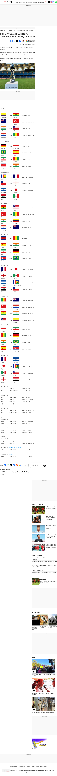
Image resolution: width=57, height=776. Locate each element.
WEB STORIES (36, 612)
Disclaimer (27, 770)
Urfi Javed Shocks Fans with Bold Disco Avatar (43, 712)
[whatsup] (56, 2)
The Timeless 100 (43, 766)
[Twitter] (49, 2)
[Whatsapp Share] (14, 41)
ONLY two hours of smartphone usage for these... (48, 582)
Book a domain (22, 766)
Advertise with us (21, 770)
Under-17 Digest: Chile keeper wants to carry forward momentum (51, 546)
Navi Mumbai (25, 471)
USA (17, 471)
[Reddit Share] (23, 41)
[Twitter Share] (17, 41)
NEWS (20, 2)
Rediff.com (15, 770)
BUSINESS (23, 2)
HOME (17, 2)
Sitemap (38, 770)
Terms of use (51, 770)
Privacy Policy (33, 770)
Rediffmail (28, 766)
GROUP (3, 471)
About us (46, 770)
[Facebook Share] (20, 41)
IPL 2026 (34, 748)
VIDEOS (34, 658)
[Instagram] (51, 2)
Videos (37, 766)
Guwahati (11, 471)
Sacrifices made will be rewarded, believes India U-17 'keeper (51, 536)
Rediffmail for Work (13, 766)
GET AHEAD (38, 2)
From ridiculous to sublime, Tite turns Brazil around (50, 518)
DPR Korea (4, 474)
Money (33, 766)
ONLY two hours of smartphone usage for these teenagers (51, 508)
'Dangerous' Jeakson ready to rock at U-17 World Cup (51, 527)
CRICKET (30, 2)
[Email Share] (11, 41)
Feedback (42, 770)
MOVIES (27, 2)
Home (1, 30)
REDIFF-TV (43, 2)
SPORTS (34, 2)
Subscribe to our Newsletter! (36, 463)
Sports (5, 30)
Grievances (28, 772)
